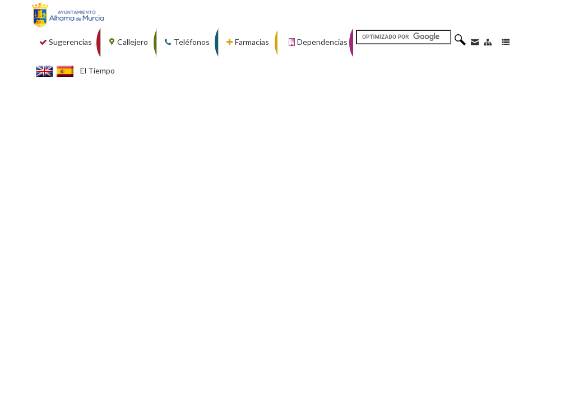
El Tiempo (97, 70)
